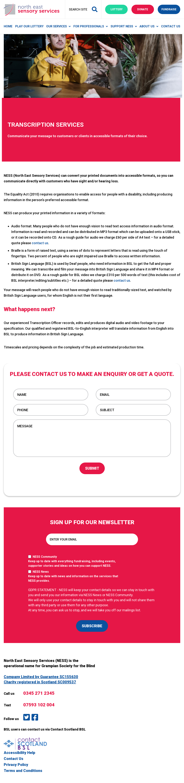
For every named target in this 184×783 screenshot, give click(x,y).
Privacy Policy (16, 764)
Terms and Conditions (23, 770)
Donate (145, 9)
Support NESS (122, 26)
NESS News (75, 576)
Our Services (56, 26)
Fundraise (170, 9)
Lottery (119, 9)
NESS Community (75, 561)
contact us (40, 243)
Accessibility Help (19, 752)
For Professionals (88, 26)
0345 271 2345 (38, 693)
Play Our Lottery (29, 26)
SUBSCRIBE (92, 626)
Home (8, 26)
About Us (147, 26)
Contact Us (170, 26)
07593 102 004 (38, 704)
